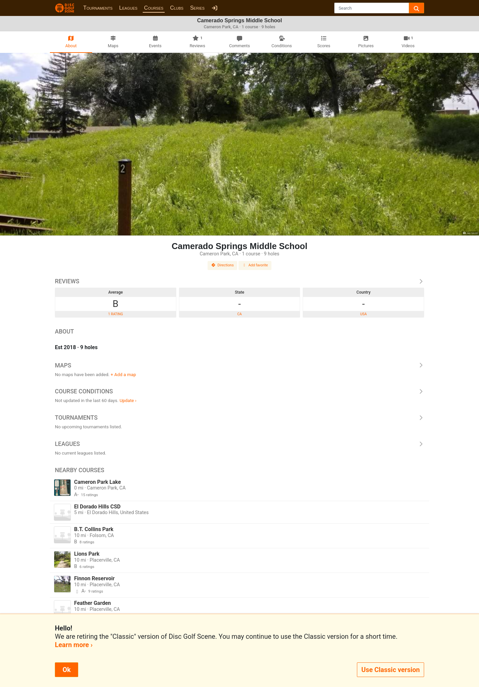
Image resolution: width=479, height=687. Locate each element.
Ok (66, 670)
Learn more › (73, 645)
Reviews (239, 281)
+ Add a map (123, 374)
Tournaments (97, 8)
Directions (222, 265)
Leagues (128, 8)
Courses (153, 8)
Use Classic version (390, 670)
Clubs (176, 8)
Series (197, 8)
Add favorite (255, 265)
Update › (127, 400)
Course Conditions (239, 391)
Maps (239, 365)
